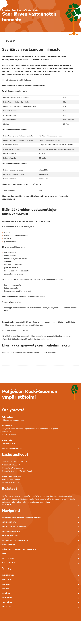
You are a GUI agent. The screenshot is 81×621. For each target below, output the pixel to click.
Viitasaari (6, 607)
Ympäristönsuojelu (11, 536)
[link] (8, 41)
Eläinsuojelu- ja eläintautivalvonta (19, 549)
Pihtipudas (7, 598)
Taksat (5, 554)
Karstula (6, 580)
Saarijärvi (7, 602)
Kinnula (5, 584)
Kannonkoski (8, 575)
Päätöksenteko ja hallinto (14, 527)
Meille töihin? (8, 563)
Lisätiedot (7, 505)
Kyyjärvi (6, 593)
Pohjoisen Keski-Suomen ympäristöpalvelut (22, 518)
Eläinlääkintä (8, 545)
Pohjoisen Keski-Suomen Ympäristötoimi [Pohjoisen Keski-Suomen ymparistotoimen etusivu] (20, 10)
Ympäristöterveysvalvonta (15, 540)
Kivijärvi (6, 589)
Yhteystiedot (8, 558)
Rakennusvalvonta (11, 531)
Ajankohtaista (9, 522)
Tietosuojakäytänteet (12, 449)
